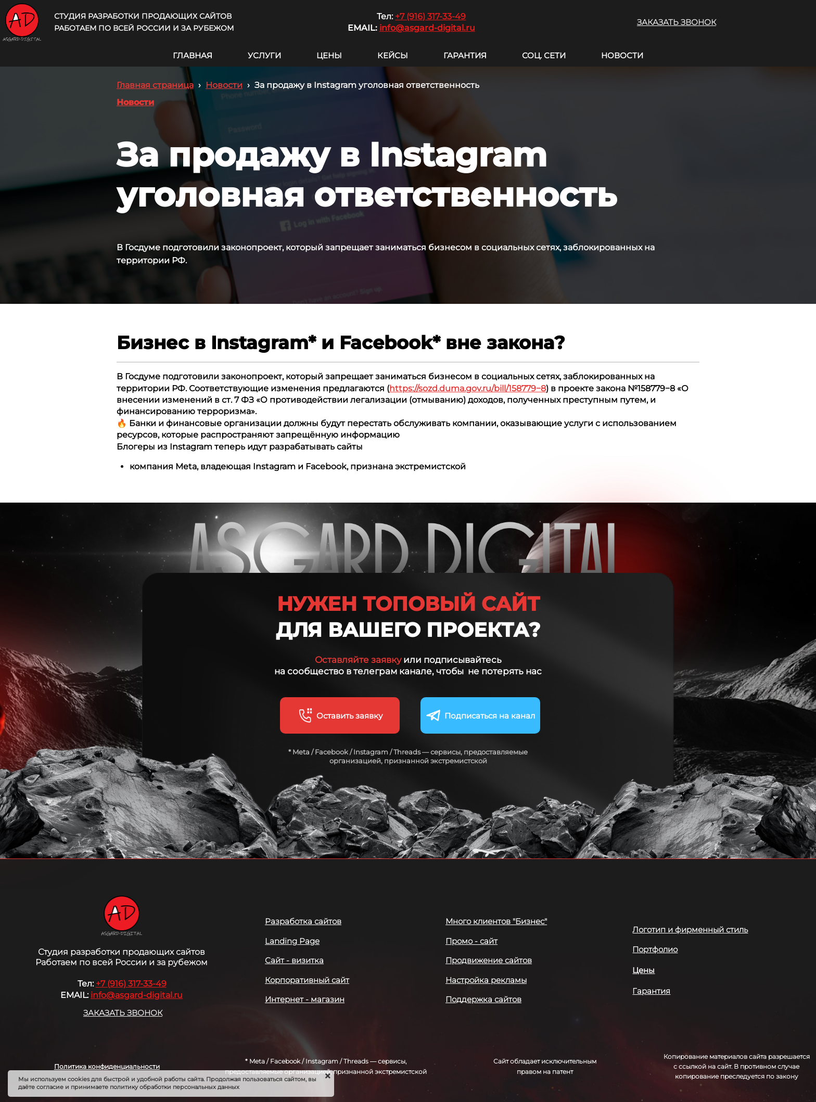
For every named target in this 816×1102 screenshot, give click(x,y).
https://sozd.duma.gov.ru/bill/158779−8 (467, 388)
